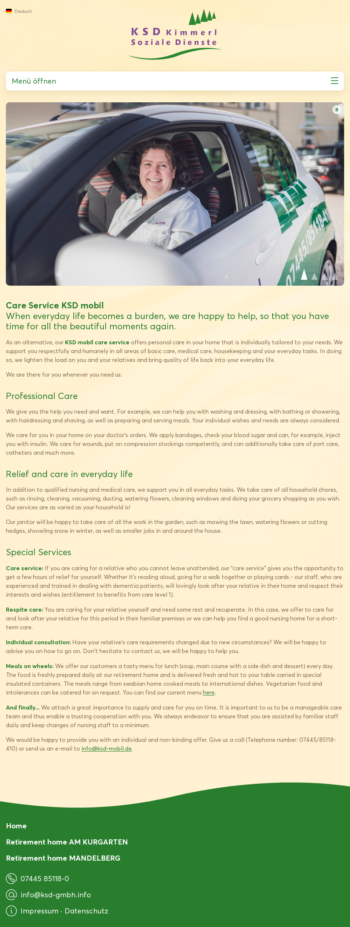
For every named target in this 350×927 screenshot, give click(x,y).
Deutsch (19, 11)
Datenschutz (86, 910)
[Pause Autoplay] (336, 109)
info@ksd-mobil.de (106, 748)
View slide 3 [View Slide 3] (324, 274)
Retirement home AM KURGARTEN (67, 842)
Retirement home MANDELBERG (63, 858)
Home (16, 825)
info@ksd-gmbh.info (48, 894)
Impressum (41, 910)
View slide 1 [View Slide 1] (304, 274)
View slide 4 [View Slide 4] (335, 274)
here (209, 692)
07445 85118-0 (37, 878)
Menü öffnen (175, 81)
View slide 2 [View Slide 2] (314, 274)
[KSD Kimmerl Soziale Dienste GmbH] (175, 34)
